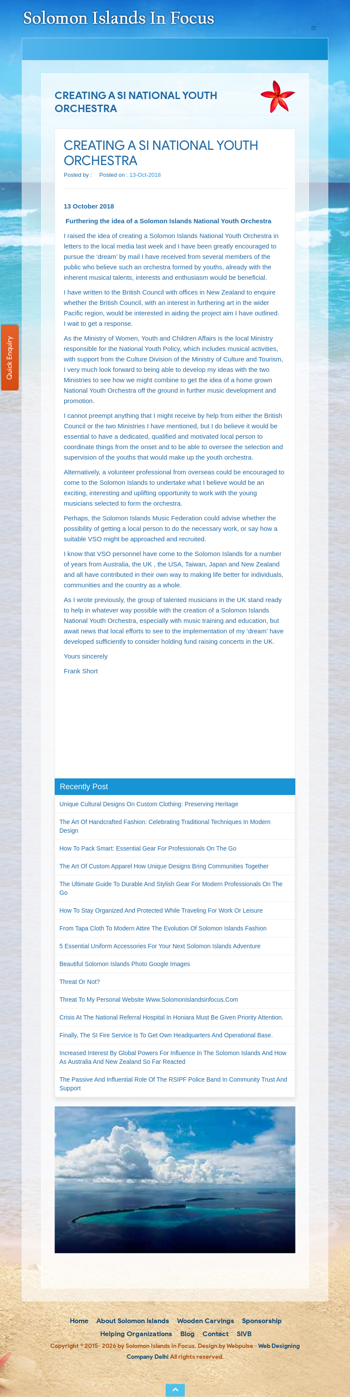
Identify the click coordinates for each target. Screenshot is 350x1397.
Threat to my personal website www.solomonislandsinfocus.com (148, 999)
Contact (215, 1334)
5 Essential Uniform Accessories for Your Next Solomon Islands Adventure (160, 946)
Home (78, 1321)
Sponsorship (261, 1321)
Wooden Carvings (205, 1321)
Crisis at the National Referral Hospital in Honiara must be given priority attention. (171, 1017)
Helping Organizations (135, 1334)
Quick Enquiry (9, 358)
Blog (187, 1334)
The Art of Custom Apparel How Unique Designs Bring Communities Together (163, 866)
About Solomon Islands (132, 1321)
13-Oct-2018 (145, 175)
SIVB (243, 1334)
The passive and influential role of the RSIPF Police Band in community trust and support (173, 1084)
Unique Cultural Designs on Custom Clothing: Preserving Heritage (148, 804)
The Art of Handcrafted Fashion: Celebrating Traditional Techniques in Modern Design (165, 826)
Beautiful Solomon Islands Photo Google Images (124, 963)
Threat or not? (79, 981)
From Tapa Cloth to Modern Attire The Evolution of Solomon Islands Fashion (163, 928)
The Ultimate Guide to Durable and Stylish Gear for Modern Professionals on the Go (171, 888)
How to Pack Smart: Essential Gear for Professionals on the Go (147, 848)
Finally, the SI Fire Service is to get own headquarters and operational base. (166, 1035)
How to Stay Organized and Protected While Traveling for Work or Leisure (161, 910)
